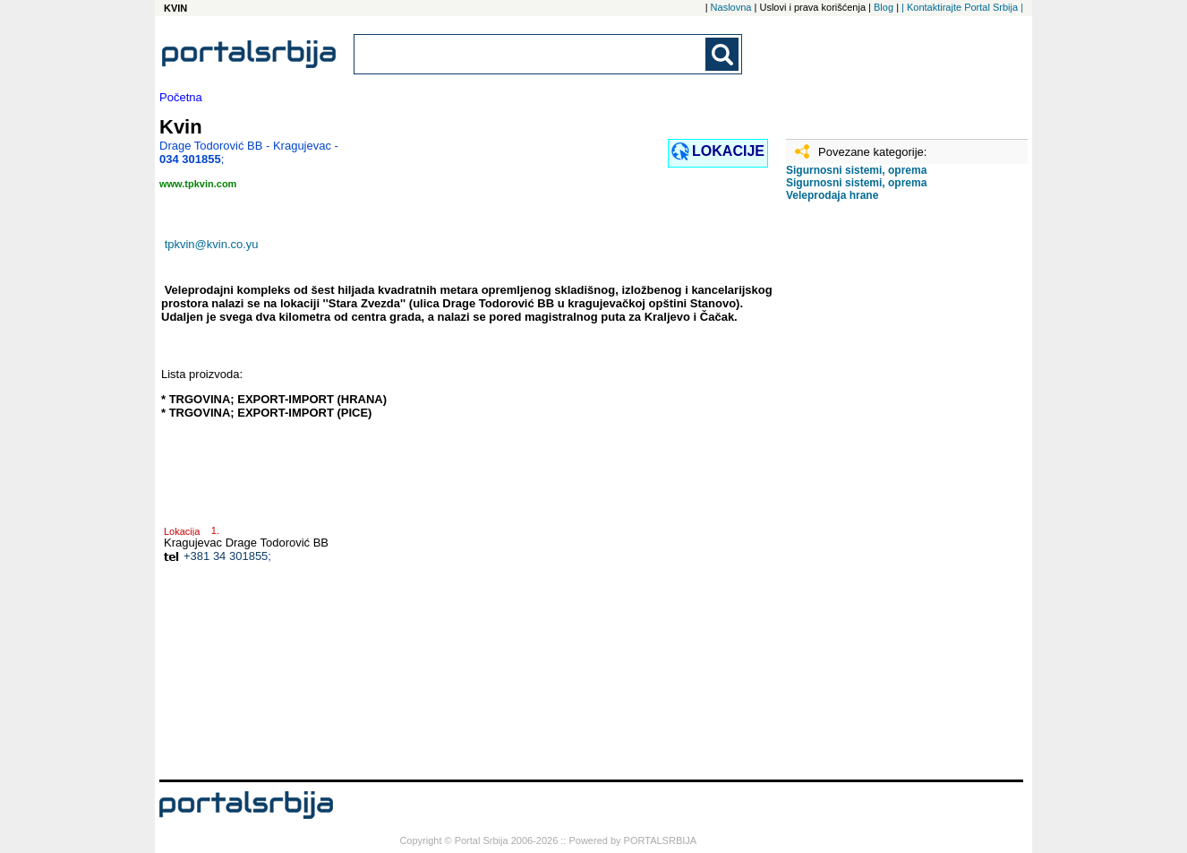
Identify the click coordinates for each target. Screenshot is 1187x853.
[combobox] (530, 54)
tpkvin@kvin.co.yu (212, 244)
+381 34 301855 (226, 556)
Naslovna (731, 7)
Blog (883, 7)
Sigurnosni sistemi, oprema (856, 170)
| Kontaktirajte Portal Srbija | (962, 7)
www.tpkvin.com (197, 183)
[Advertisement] (875, 497)
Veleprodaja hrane (832, 195)
